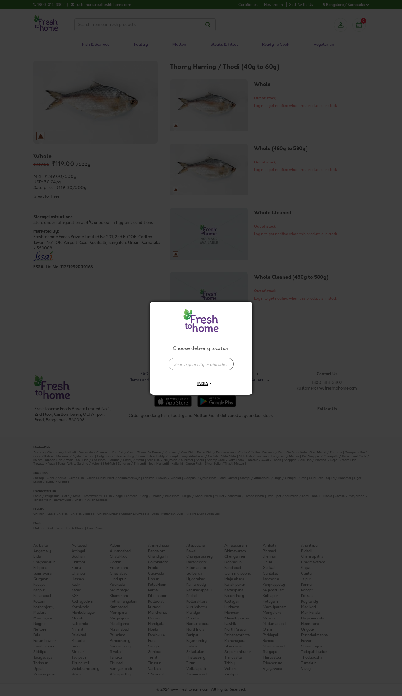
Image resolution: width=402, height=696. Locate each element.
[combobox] (201, 361)
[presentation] (201, 364)
